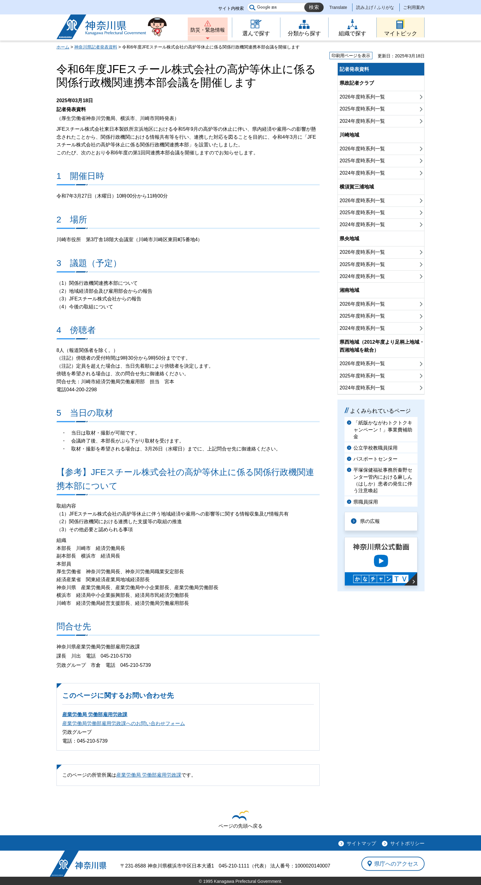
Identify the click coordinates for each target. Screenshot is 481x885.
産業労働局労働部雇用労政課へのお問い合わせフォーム (123, 723)
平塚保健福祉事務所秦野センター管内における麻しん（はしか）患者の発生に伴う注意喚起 (382, 480)
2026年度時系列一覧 (362, 96)
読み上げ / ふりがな (375, 7)
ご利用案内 (414, 7)
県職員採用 (365, 501)
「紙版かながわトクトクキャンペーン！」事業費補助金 (382, 429)
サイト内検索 (231, 8)
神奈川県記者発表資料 (95, 46)
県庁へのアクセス (396, 863)
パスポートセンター (375, 459)
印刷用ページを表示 (351, 55)
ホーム (62, 46)
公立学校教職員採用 (375, 447)
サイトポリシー (407, 843)
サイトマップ (361, 843)
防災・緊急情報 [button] (207, 30)
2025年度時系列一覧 (362, 108)
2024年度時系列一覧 (362, 121)
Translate (338, 7)
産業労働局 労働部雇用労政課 (94, 714)
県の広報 (370, 521)
